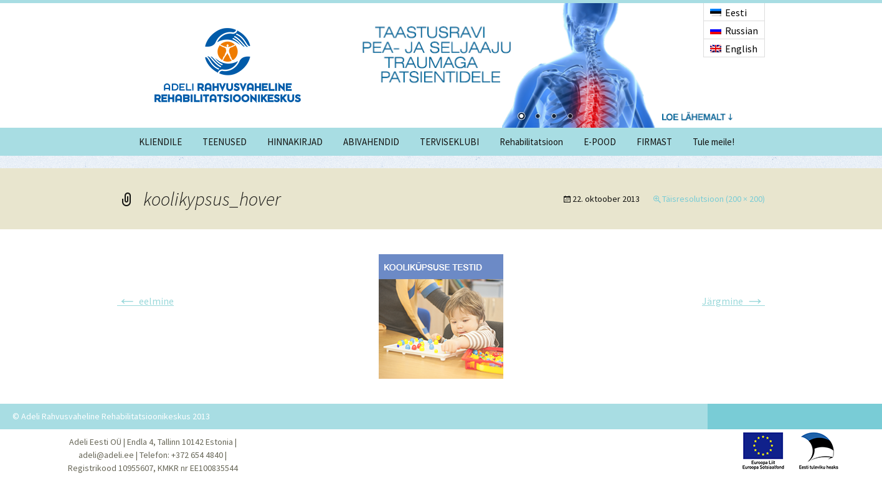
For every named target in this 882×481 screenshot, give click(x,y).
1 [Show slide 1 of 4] (521, 117)
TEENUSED (224, 142)
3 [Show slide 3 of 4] (554, 117)
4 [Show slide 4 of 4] (570, 117)
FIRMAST (654, 142)
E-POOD (600, 142)
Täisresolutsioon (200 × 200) (713, 198)
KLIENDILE (160, 142)
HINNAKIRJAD (295, 142)
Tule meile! (713, 142)
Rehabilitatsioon (531, 142)
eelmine (145, 301)
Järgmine (733, 301)
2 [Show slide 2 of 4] (537, 117)
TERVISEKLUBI (449, 142)
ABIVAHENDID (371, 142)
